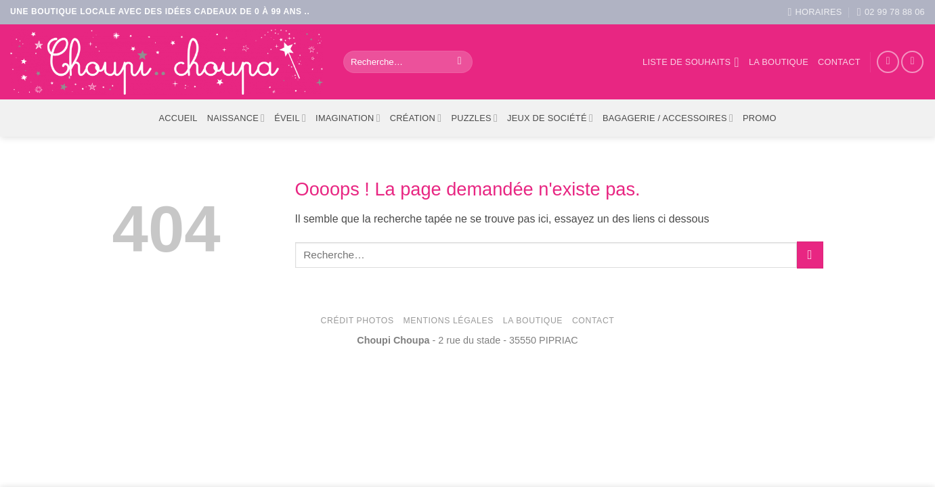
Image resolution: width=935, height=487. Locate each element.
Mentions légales (448, 320)
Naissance (236, 118)
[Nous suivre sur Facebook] (888, 62)
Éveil (290, 118)
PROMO (760, 118)
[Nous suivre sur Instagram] (912, 62)
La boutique (778, 62)
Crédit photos (357, 320)
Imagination (348, 118)
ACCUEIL (177, 118)
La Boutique (533, 320)
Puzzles (474, 118)
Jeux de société (550, 118)
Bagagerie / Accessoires (668, 118)
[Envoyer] (459, 62)
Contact (839, 62)
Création (416, 118)
